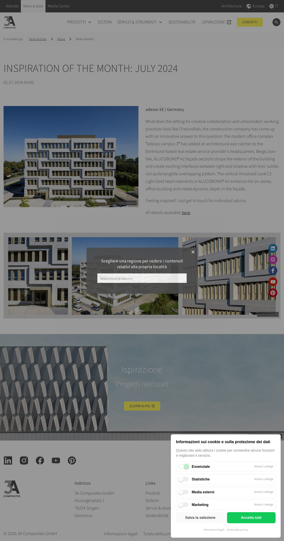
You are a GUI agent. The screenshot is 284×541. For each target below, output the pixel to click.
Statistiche (201, 479)
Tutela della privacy (237, 530)
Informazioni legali (213, 530)
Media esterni (203, 492)
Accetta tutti (251, 517)
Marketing (200, 505)
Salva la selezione (200, 517)
